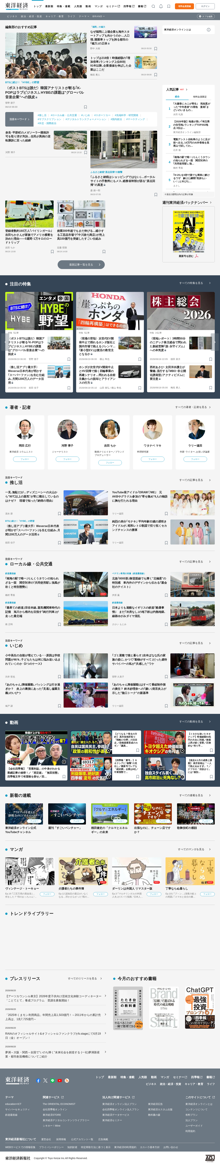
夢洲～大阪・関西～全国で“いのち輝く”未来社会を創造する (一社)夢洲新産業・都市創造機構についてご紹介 (52, 1054)
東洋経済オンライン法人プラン (119, 1104)
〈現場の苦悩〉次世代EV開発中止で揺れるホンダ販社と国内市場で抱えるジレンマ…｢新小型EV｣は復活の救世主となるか (97, 346)
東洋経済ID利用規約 (125, 1147)
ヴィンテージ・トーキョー (22, 888)
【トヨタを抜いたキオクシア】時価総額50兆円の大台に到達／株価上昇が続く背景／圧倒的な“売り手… (199, 740)
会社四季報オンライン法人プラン (120, 1109)
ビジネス (12, 16)
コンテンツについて (196, 1109)
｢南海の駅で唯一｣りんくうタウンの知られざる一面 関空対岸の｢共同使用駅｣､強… (191, 160)
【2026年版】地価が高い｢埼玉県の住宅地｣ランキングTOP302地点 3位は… (191, 124)
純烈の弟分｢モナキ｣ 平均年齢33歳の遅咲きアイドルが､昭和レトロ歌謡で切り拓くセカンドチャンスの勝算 (139, 525)
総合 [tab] (177, 96)
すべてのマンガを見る (191, 849)
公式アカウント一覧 (82, 1139)
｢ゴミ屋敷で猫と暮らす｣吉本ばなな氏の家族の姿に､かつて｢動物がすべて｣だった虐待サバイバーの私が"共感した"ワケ (139, 659)
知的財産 (72, 1147)
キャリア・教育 (55, 16)
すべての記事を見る (191, 479)
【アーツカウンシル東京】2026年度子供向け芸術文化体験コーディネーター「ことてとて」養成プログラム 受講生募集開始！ (53, 998)
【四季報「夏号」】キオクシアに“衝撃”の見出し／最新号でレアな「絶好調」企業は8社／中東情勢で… (126, 766)
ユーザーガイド (194, 1125)
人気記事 (172, 89)
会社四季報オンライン (55, 1109)
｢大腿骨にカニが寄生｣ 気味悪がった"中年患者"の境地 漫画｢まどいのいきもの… (191, 106)
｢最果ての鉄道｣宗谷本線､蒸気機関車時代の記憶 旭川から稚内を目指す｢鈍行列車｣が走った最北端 (32, 612)
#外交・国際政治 (47, 123)
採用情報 (61, 1139)
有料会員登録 (184, 6)
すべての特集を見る (191, 282)
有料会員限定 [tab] (200, 96)
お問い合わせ (170, 1147)
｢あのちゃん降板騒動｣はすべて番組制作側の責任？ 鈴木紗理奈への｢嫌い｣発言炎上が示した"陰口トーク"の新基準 (139, 688)
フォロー (25, 459)
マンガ (99, 6)
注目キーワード (18, 119)
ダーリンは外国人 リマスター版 (132, 888)
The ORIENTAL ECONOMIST (59, 1104)
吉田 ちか (110, 445)
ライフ (71, 16)
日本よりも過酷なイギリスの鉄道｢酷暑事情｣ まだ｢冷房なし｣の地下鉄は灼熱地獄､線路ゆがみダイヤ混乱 (139, 612)
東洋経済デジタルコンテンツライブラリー (66, 1120)
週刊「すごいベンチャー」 (65, 827)
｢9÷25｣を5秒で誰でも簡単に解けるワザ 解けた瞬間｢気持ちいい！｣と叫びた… (191, 178)
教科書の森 (154, 1114)
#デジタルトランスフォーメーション (86, 119)
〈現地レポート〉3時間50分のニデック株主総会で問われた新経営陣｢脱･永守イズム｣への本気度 (168, 344)
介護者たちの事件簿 (71, 888)
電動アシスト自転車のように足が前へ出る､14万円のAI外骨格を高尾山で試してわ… (191, 142)
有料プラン (191, 1114)
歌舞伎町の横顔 (187, 827)
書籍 (140, 6)
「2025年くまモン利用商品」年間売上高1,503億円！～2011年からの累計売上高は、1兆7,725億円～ (53, 1017)
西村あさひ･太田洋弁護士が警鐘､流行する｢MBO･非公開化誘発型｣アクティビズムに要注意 (168, 373)
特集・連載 (64, 6)
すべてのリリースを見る (82, 978)
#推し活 (42, 115)
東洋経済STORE (52, 1114)
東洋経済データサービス (115, 1114)
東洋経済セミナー (112, 1120)
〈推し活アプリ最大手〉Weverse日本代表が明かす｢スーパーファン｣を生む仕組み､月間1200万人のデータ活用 (26, 375)
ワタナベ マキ (152, 445)
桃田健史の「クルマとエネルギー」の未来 (109, 830)
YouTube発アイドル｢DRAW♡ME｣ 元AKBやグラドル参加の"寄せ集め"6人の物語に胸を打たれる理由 (139, 496)
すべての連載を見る (191, 795)
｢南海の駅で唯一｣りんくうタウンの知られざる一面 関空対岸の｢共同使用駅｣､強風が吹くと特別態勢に (32, 582)
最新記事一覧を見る (81, 264)
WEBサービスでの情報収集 (20, 1147)
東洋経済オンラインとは (177, 29)
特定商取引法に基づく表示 (96, 1147)
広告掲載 (103, 1139)
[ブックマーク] (85, 107)
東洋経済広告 (155, 1104)
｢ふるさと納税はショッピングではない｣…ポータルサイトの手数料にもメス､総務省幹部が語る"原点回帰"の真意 (122, 180)
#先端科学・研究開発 (126, 115)
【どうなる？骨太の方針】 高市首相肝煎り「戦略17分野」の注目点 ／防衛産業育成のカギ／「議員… (126, 740)
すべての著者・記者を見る (191, 407)
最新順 (49, 6)
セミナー (111, 6)
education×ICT (13, 1104)
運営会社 (46, 1139)
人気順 (78, 6)
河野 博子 (67, 445)
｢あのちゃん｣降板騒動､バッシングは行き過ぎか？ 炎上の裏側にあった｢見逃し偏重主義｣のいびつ (32, 688)
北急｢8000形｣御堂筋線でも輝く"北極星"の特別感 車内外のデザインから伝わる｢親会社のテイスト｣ (139, 582)
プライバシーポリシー (51, 1147)
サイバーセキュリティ (17, 1109)
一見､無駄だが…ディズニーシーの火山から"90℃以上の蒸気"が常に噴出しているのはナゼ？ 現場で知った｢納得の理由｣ (32, 496)
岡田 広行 (25, 445)
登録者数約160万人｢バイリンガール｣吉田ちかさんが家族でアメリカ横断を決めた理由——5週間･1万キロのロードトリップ (29, 236)
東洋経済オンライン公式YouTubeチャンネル (20, 830)
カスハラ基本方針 (150, 1147)
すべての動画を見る (191, 721)
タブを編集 (207, 16)
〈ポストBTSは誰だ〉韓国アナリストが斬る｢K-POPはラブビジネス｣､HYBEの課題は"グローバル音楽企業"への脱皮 (44, 92)
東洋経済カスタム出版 (160, 1109)
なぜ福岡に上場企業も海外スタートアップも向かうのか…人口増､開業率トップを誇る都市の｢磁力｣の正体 (110, 37)
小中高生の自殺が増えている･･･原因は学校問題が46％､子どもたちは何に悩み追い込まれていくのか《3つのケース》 (32, 659)
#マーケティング (135, 119)
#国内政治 (116, 119)
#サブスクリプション (49, 119)
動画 (88, 6)
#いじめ (85, 115)
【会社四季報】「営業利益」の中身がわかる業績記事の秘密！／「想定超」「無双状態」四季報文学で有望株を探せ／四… (33, 772)
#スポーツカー (102, 115)
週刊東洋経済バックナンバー (185, 202)
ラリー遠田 (195, 445)
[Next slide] (215, 342)
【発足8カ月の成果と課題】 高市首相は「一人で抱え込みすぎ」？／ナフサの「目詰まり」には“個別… (200, 766)
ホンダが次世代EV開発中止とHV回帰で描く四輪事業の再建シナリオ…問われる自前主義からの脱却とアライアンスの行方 (97, 375)
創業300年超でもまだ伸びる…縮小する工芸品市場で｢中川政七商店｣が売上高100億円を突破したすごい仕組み (81, 234)
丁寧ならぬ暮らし (177, 888)
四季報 (127, 6)
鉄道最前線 (11, 1114)
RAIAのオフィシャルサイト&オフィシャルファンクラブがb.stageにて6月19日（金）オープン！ (53, 1035)
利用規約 (190, 1131)
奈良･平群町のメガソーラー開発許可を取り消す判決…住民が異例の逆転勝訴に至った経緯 (27, 136)
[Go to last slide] (5, 342)
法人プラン (191, 1120)
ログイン (205, 6)
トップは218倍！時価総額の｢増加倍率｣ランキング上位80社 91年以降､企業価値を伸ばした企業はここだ (110, 63)
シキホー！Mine (51, 1125)
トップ (38, 6)
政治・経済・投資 (31, 16)
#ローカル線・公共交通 (64, 115)
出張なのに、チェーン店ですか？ (152, 830)
